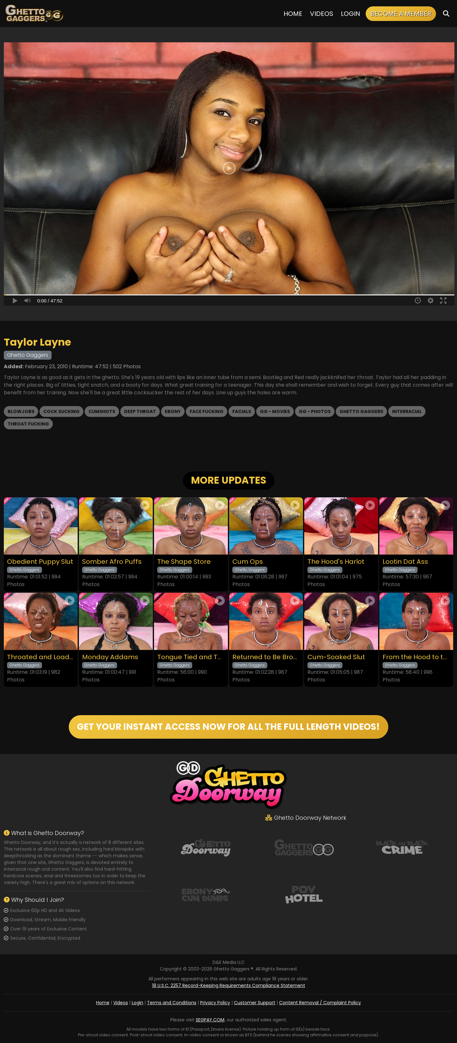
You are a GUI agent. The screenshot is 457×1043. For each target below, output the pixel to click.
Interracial (407, 411)
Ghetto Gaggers (361, 411)
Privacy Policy (215, 1002)
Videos (321, 13)
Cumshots (101, 411)
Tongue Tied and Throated (191, 657)
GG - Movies (275, 411)
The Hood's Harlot (335, 562)
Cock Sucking (61, 411)
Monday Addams (110, 657)
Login (350, 13)
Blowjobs (21, 411)
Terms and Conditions (171, 1002)
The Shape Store (184, 562)
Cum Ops (247, 562)
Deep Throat (140, 411)
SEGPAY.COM (210, 1020)
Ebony (173, 411)
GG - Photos (315, 411)
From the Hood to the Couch (416, 657)
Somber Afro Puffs (112, 562)
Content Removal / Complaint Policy (320, 1002)
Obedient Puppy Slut (40, 562)
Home (293, 13)
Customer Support (254, 1002)
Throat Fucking (28, 424)
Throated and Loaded (40, 657)
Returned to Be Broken (266, 657)
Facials (241, 411)
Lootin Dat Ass (405, 562)
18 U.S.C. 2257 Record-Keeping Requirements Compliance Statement (228, 985)
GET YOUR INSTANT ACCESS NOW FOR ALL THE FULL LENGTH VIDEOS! (228, 727)
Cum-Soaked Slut (336, 657)
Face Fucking (206, 411)
